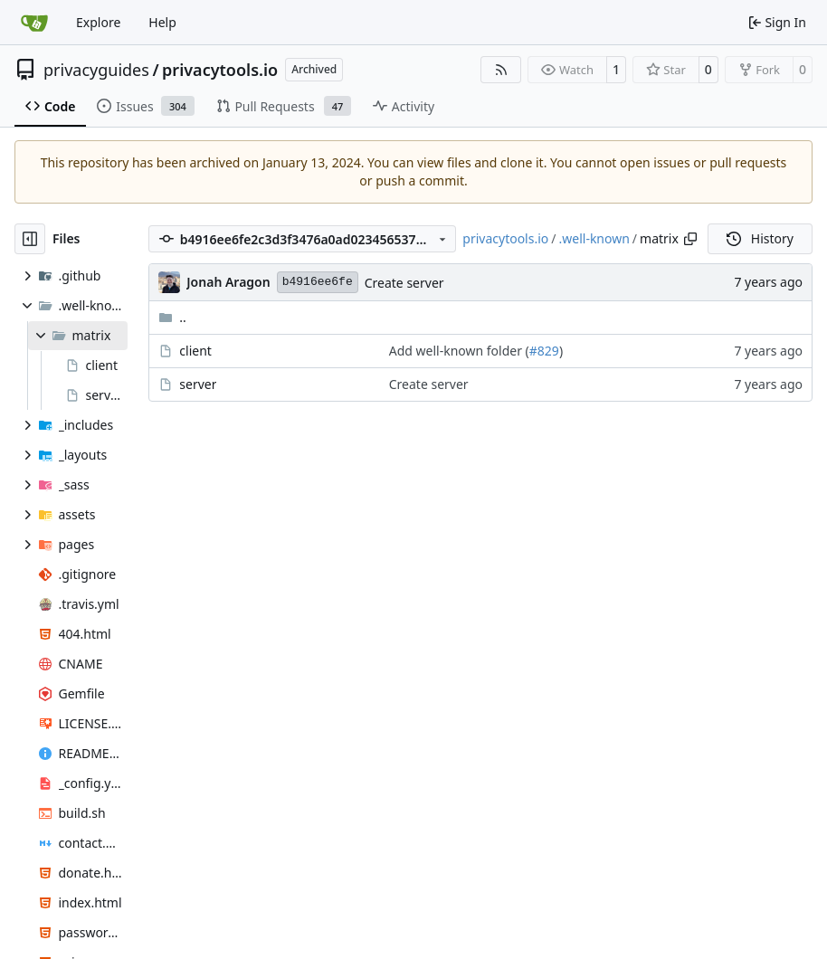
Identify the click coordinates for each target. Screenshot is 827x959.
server (197, 384)
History (760, 238)
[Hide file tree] (29, 238)
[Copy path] (690, 239)
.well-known (594, 238)
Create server (404, 282)
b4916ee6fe (317, 282)
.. (172, 317)
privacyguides (96, 70)
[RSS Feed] (501, 69)
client (195, 350)
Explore (98, 22)
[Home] (34, 22)
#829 (544, 350)
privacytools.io (220, 70)
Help (162, 22)
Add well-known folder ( (459, 350)
